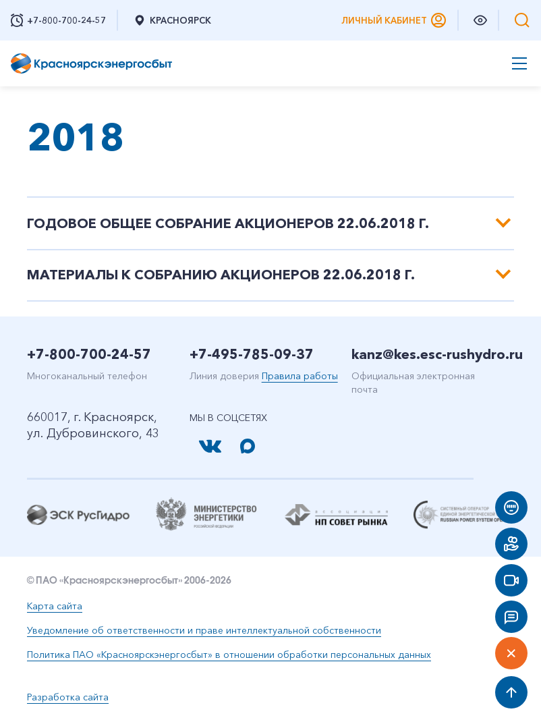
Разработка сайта (68, 697)
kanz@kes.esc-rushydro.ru (437, 354)
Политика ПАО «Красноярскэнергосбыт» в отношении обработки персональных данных (229, 654)
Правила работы (300, 376)
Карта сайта (54, 606)
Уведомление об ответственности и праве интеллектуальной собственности (204, 630)
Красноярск (172, 20)
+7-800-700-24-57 (89, 354)
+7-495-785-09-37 (252, 354)
